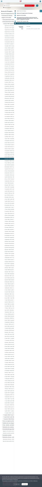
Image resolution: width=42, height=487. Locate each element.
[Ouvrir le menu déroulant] (1, 1)
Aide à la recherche (8, 7)
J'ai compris (24, 484)
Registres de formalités (6, 17)
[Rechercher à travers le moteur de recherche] (14, 5)
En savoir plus (17, 484)
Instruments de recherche (7, 15)
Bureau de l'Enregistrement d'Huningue (9, 13)
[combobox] (29, 6)
